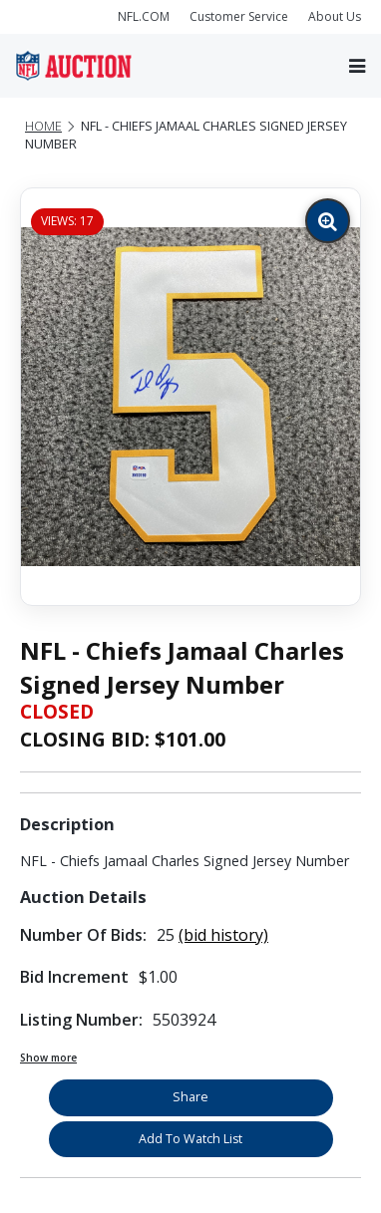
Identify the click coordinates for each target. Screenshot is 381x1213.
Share (190, 1096)
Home (43, 126)
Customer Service (239, 16)
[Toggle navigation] (357, 66)
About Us (334, 16)
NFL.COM (144, 16)
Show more (48, 1057)
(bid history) (223, 935)
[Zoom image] (327, 220)
